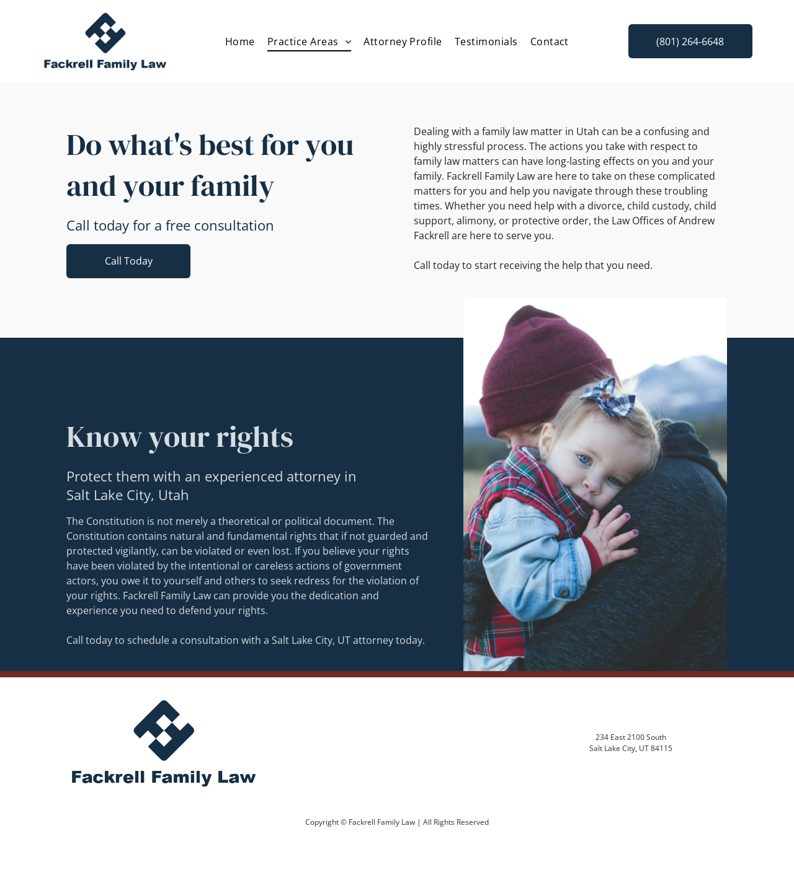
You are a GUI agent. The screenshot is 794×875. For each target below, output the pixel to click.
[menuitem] (240, 41)
